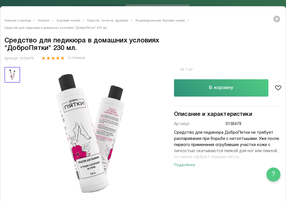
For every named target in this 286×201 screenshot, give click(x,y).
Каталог (44, 20)
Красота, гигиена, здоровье (107, 20)
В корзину (221, 88)
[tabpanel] (91, 133)
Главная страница (17, 20)
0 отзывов (76, 58)
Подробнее (185, 165)
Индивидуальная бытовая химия (160, 20)
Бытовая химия (68, 20)
